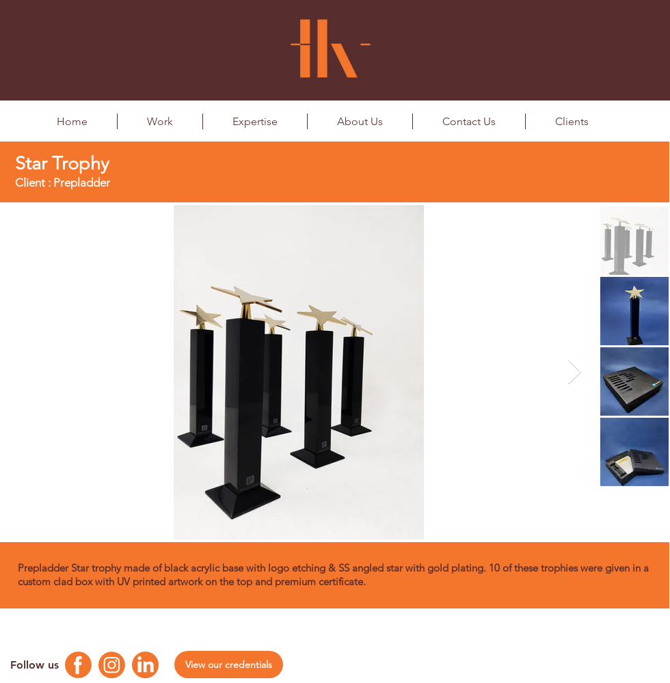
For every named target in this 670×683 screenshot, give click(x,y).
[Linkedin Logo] (145, 665)
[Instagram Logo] (111, 665)
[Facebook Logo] (78, 665)
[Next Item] (574, 372)
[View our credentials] (228, 664)
